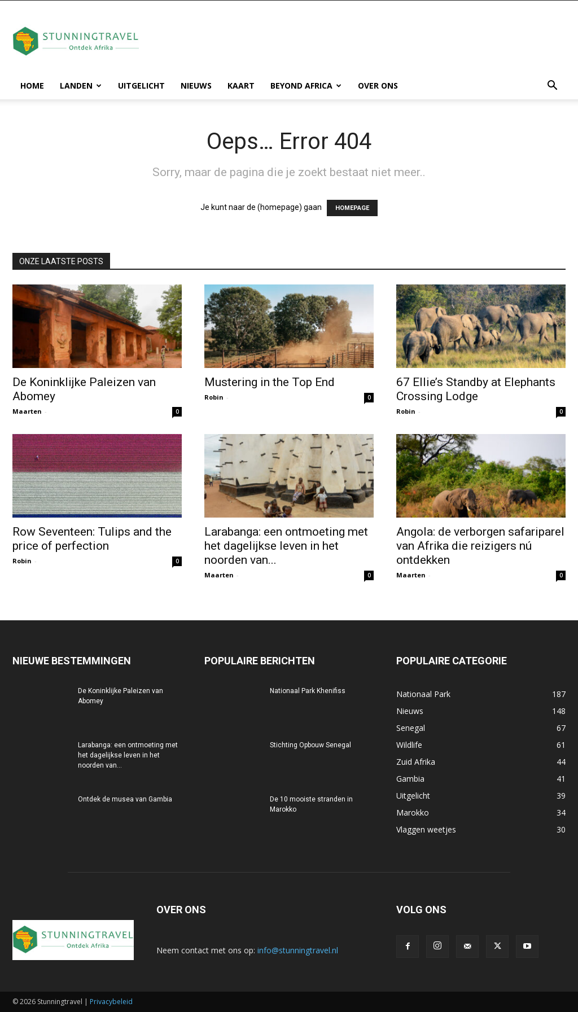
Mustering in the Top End (269, 382)
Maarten (27, 411)
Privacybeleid (111, 1001)
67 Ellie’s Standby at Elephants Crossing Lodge (475, 389)
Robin (214, 397)
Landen (81, 85)
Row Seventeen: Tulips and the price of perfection (92, 539)
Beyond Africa (305, 85)
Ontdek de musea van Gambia (125, 799)
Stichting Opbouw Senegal (310, 745)
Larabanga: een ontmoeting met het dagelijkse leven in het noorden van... (286, 546)
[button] (552, 86)
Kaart (241, 85)
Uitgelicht (141, 85)
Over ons (378, 85)
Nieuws (196, 85)
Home (32, 85)
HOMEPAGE (352, 208)
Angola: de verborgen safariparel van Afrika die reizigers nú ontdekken (480, 546)
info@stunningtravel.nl (297, 950)
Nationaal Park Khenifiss (307, 691)
